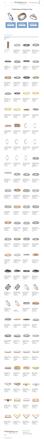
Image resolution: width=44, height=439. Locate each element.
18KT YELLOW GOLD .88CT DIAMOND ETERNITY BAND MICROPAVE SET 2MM (17, 325)
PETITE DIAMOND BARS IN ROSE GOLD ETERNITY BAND (17, 196)
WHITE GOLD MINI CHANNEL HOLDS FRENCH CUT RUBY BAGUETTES (7, 357)
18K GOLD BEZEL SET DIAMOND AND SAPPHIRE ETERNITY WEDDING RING (35, 293)
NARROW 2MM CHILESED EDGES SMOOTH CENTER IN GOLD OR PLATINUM (16, 115)
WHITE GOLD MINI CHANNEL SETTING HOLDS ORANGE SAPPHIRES (17, 357)
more (5, 39)
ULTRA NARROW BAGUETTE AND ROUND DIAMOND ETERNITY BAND (17, 180)
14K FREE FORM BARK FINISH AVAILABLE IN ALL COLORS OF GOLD (35, 115)
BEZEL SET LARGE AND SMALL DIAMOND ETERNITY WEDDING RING (26, 293)
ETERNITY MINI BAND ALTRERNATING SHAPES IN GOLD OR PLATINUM (35, 180)
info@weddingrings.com (26, 432)
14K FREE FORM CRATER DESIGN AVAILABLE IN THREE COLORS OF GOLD (26, 115)
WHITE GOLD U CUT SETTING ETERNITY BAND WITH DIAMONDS (7, 99)
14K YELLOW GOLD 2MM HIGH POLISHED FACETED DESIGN (26, 164)
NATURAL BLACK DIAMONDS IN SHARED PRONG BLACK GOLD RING (26, 83)
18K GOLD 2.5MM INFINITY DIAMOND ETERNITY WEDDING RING (26, 309)
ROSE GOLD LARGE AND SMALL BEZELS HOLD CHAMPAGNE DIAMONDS (7, 83)
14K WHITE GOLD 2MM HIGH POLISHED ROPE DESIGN (35, 131)
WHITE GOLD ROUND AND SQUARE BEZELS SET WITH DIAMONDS (17, 228)
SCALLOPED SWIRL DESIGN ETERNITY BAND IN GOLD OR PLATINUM (26, 212)
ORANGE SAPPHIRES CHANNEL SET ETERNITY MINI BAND (26, 341)
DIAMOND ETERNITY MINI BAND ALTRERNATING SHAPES (7, 196)
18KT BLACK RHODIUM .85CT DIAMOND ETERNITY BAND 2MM (26, 325)
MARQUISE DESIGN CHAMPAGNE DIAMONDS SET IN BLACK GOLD (26, 277)
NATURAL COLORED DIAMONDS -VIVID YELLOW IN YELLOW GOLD (26, 390)
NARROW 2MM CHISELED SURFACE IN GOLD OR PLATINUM (26, 99)
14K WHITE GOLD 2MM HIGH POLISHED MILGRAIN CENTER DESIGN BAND (17, 148)
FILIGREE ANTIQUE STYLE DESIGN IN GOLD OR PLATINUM (7, 244)
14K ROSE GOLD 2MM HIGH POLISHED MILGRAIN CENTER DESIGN (26, 131)
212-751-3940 (27, 430)
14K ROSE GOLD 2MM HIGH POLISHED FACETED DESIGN (8, 164)
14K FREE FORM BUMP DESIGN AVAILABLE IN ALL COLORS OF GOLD (7, 131)
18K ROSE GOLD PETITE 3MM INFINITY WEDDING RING (26, 373)
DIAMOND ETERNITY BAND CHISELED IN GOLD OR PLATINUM (8, 115)
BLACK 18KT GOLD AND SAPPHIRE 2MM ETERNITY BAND (17, 99)
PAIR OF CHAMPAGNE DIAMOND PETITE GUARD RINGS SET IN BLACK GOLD (17, 277)
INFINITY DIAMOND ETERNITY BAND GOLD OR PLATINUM (7, 325)
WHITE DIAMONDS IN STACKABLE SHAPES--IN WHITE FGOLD (7, 390)
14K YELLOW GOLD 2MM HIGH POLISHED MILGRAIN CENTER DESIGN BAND (26, 148)
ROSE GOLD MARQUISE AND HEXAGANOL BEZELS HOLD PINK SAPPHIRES (17, 244)
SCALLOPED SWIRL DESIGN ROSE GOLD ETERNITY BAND (16, 212)
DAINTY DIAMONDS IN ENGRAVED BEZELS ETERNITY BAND (7, 212)
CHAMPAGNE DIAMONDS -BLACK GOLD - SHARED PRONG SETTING (17, 83)
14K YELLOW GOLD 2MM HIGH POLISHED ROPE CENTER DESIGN (35, 148)
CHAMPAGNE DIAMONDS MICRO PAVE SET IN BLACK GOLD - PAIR (17, 293)
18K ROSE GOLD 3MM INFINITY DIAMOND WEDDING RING (35, 309)
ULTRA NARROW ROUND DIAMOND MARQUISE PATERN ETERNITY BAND (16, 51)
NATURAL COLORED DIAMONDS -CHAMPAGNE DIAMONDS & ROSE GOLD (17, 390)
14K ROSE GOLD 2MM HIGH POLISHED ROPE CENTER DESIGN (8, 148)
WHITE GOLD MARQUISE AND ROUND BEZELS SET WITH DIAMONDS (35, 244)
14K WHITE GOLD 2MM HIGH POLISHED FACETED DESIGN (17, 164)
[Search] (7, 2)
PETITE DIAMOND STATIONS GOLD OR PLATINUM (25, 261)
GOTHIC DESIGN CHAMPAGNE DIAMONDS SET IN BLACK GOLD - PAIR (8, 293)
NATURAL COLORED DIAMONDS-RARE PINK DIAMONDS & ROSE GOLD (35, 406)
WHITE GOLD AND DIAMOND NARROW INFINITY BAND (25, 228)
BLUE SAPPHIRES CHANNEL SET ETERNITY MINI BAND (16, 341)
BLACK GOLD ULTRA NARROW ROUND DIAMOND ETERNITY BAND (36, 51)
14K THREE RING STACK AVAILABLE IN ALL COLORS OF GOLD (17, 131)
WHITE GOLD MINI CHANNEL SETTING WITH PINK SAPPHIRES (35, 357)
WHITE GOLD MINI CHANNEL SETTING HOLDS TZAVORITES (26, 357)
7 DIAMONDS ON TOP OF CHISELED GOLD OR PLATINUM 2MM (35, 99)
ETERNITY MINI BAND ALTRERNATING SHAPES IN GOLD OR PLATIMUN (26, 180)
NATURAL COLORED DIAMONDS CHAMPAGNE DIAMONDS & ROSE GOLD (26, 422)
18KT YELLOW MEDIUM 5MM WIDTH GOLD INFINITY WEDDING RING (16, 373)
